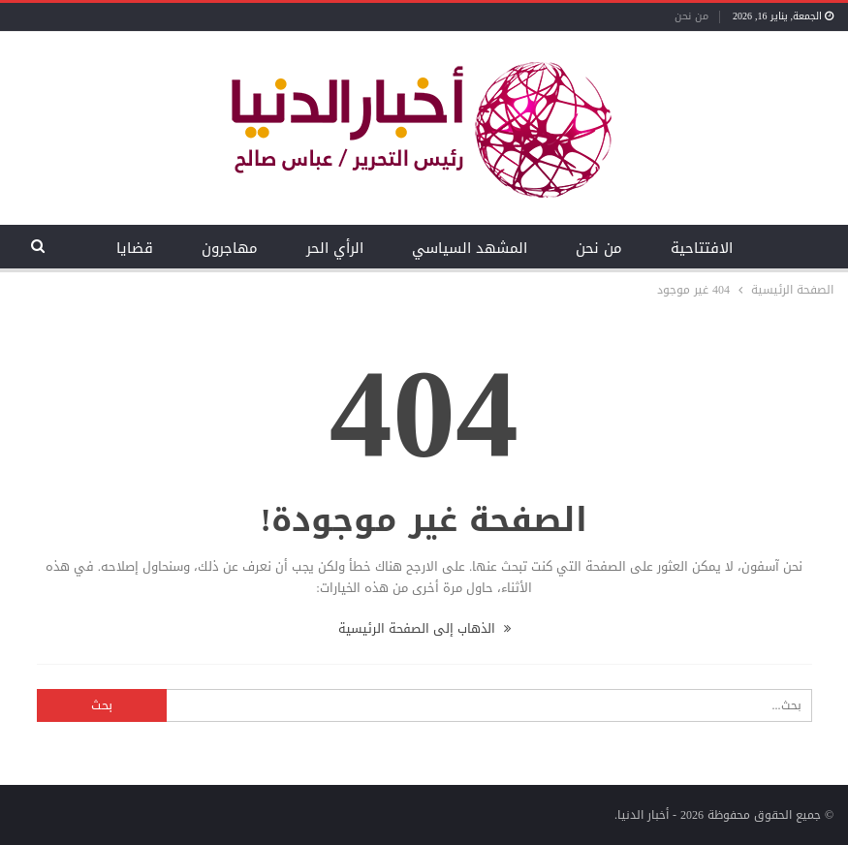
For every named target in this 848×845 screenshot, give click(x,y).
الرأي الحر (334, 248)
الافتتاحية (702, 248)
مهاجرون (230, 248)
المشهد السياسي (469, 248)
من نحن (691, 16)
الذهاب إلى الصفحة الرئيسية (424, 628)
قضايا (134, 248)
